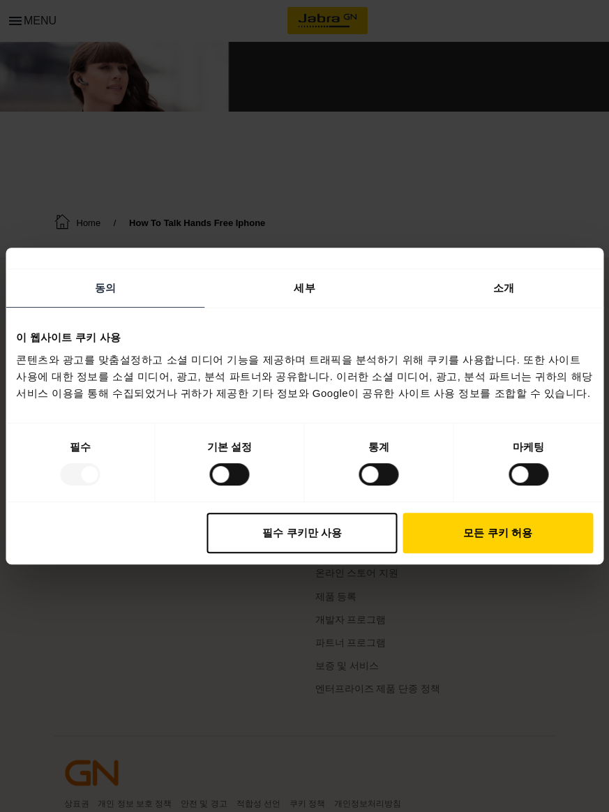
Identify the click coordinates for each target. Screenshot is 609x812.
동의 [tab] (105, 288)
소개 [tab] (503, 288)
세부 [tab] (304, 288)
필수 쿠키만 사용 (301, 533)
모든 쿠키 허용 (497, 533)
